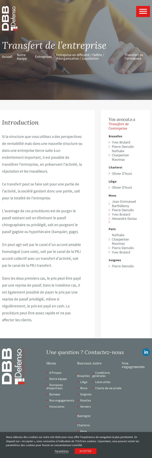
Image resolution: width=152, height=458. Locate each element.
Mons (112, 195)
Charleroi (115, 167)
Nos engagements (61, 400)
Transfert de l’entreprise (134, 57)
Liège (113, 181)
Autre (97, 363)
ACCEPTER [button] (85, 451)
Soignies (115, 260)
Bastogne (83, 416)
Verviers (85, 406)
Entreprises (43, 56)
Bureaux (54, 394)
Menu (51, 363)
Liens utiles (103, 382)
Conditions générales (101, 374)
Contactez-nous (104, 352)
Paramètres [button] (62, 451)
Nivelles (85, 400)
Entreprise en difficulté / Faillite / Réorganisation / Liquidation (80, 57)
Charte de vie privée (108, 388)
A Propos (55, 373)
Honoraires (57, 406)
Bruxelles (115, 136)
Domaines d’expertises (54, 386)
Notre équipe (22, 57)
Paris (112, 229)
